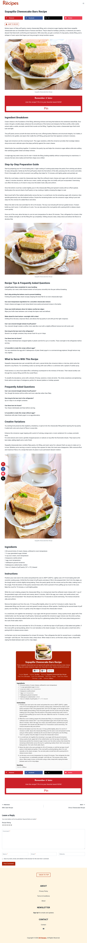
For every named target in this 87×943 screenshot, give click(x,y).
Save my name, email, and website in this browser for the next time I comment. (26, 858)
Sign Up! (36, 913)
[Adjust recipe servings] (38, 678)
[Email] (43, 854)
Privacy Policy (43, 891)
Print (36, 670)
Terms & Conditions (43, 896)
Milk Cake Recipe (22, 805)
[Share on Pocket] (73, 18)
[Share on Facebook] (34, 18)
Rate (50, 670)
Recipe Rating (6, 822)
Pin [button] (43, 670)
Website (62, 854)
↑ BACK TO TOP (43, 875)
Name (5, 854)
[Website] (72, 854)
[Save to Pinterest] (14, 18)
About (43, 901)
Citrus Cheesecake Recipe (65, 805)
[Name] (15, 854)
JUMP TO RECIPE (12, 24)
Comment (6, 831)
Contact (43, 925)
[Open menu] (83, 3)
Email (33, 854)
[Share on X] (53, 18)
